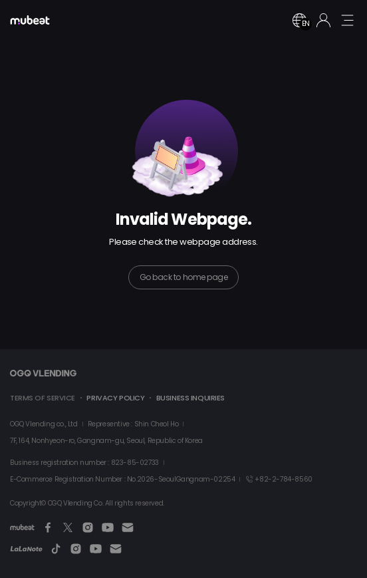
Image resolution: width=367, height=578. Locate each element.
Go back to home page (183, 277)
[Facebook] (48, 527)
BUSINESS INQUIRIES (190, 397)
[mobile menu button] (347, 20)
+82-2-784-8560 (278, 479)
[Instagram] (87, 527)
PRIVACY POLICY (115, 397)
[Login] (323, 20)
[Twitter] (67, 527)
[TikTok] (55, 548)
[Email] (127, 527)
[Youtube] (107, 527)
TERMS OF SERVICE (42, 397)
